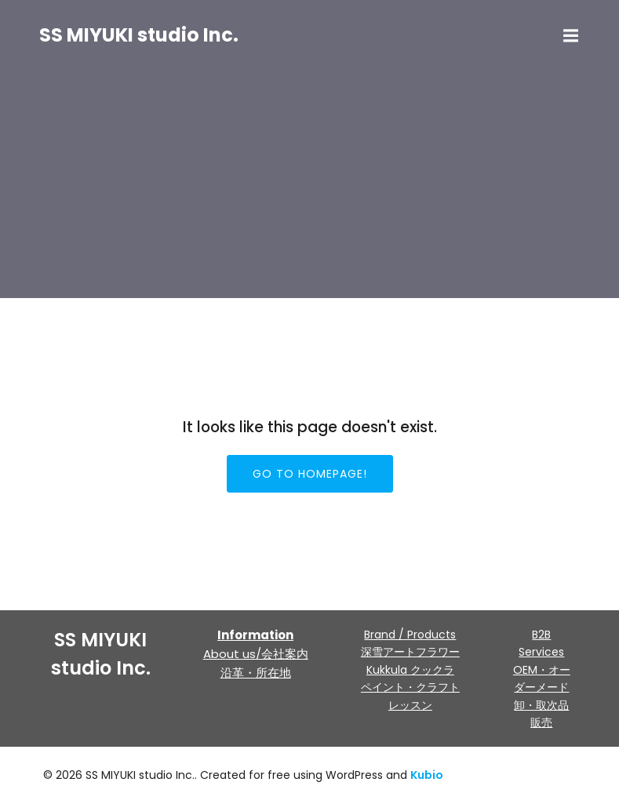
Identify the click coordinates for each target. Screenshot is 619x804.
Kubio (426, 775)
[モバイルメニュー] (571, 36)
